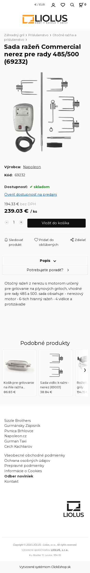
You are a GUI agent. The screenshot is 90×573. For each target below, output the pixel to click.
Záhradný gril (14, 35)
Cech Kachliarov (18, 446)
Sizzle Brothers (17, 420)
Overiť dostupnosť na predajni (30, 194)
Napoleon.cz (15, 436)
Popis (45, 260)
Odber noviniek (18, 476)
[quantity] (14, 222)
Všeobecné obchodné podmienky (34, 455)
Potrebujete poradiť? (45, 270)
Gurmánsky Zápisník (22, 426)
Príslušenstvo (38, 35)
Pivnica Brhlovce (19, 431)
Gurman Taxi (15, 441)
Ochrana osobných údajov (27, 460)
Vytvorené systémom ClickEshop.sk (45, 567)
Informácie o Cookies (23, 471)
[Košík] (82, 5)
